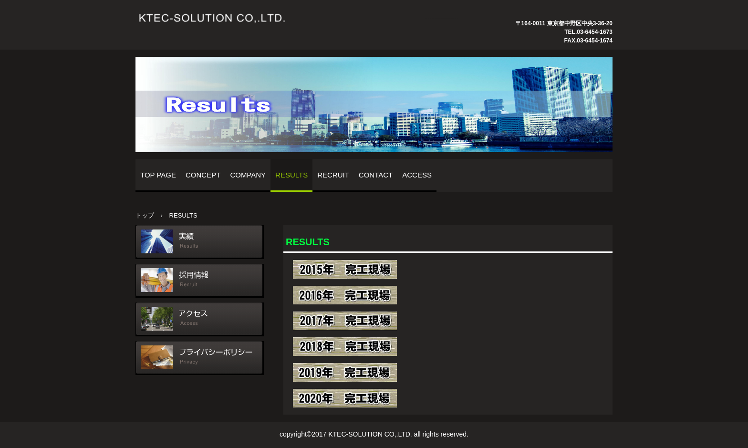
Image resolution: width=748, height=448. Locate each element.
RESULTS (291, 175)
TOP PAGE (158, 175)
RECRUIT (333, 175)
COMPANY (248, 175)
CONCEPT (203, 175)
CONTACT (376, 175)
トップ (144, 215)
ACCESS (417, 175)
